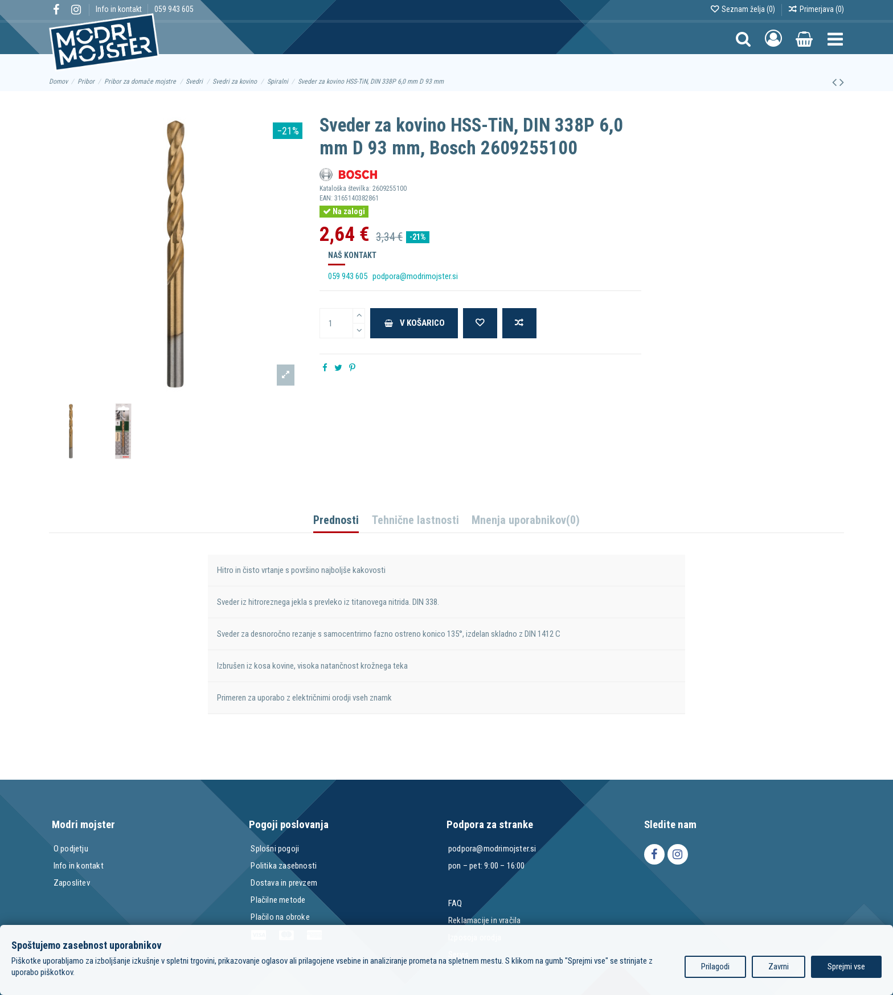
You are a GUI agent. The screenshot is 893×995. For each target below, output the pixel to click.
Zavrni (778, 966)
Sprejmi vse (846, 966)
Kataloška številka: (345, 188)
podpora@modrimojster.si (415, 276)
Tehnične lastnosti (415, 521)
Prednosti (336, 521)
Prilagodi (715, 966)
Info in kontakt (120, 9)
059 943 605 (174, 9)
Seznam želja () (743, 9)
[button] (835, 38)
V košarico (414, 323)
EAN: (326, 198)
